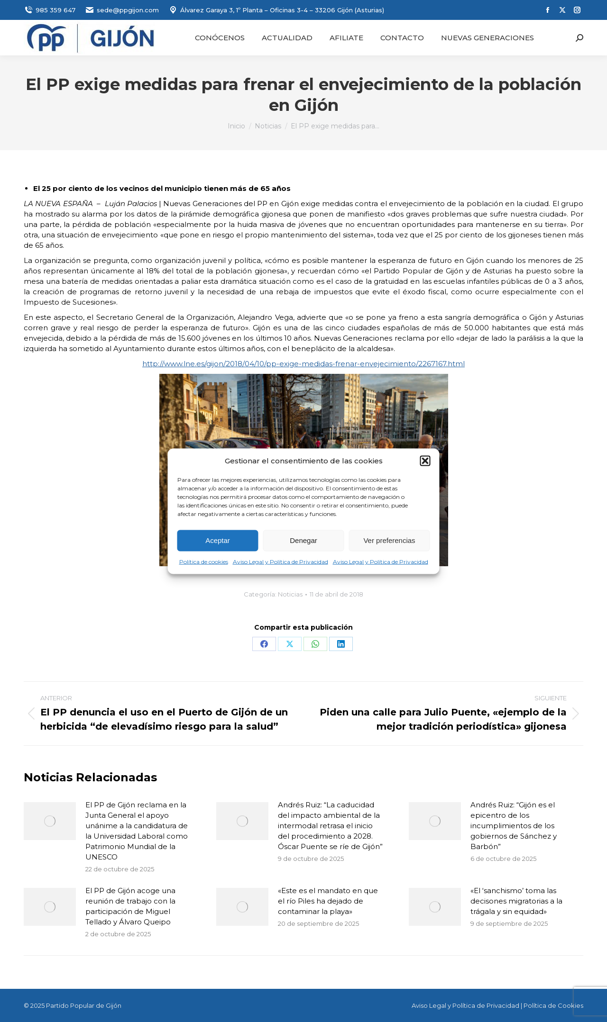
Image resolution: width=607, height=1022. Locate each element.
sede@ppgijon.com (122, 10)
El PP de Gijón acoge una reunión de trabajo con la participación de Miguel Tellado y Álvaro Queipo (130, 906)
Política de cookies (203, 561)
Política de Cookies (553, 1005)
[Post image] (50, 821)
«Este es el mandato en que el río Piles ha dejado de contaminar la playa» (328, 901)
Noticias (290, 594)
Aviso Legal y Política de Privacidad (280, 561)
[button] (425, 460)
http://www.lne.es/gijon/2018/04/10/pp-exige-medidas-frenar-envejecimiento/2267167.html (303, 363)
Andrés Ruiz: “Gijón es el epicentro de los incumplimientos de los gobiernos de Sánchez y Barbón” (513, 825)
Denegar (303, 540)
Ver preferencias (389, 540)
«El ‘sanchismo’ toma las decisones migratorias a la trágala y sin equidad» (516, 901)
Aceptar (217, 540)
